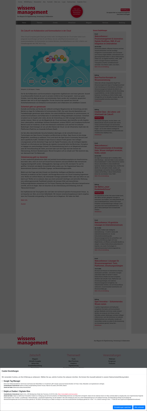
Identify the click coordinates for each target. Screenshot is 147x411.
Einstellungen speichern (122, 407)
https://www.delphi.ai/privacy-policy (68, 394)
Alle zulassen (139, 407)
